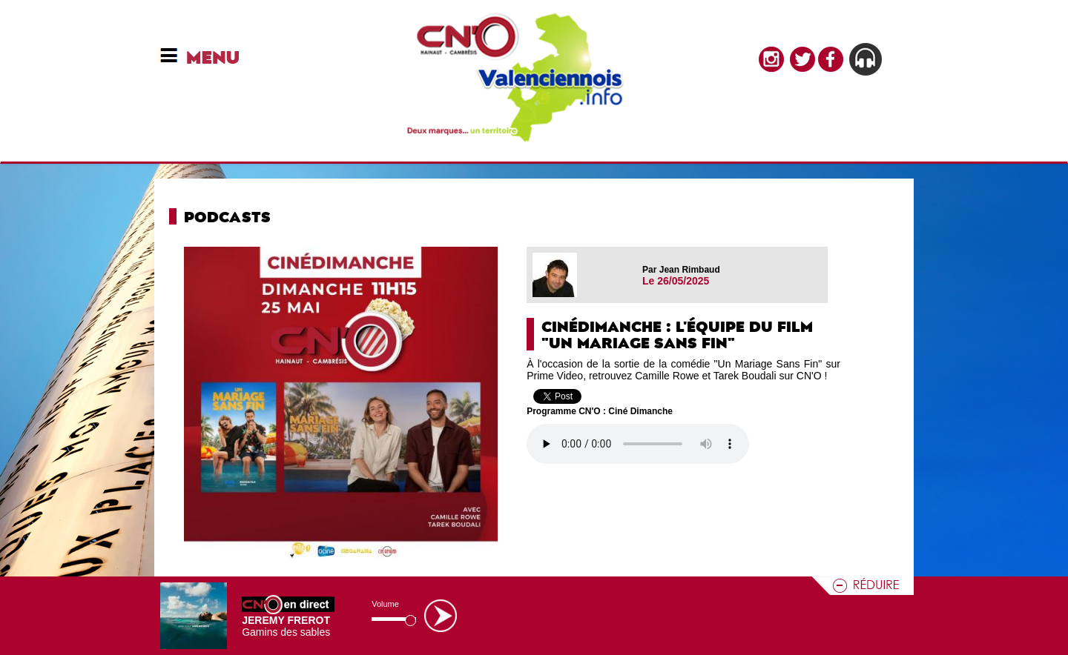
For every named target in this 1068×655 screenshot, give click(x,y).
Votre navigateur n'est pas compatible (638, 444)
